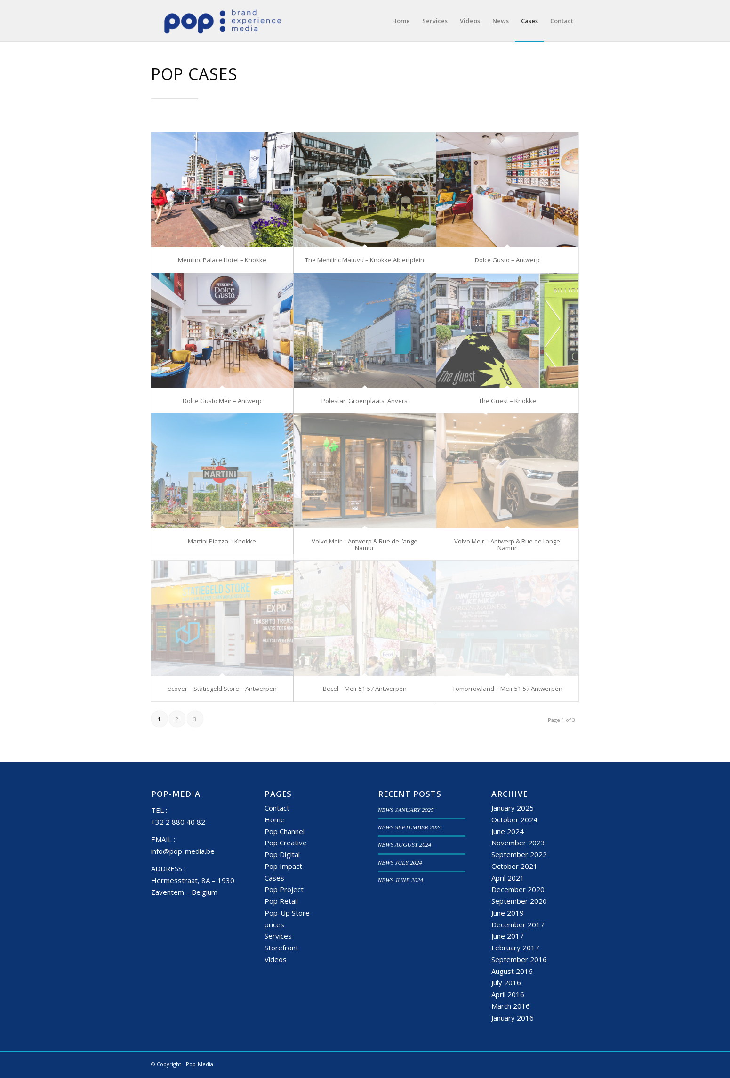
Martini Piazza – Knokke (222, 541)
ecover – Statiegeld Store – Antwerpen (222, 688)
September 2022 (519, 854)
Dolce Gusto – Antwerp (507, 260)
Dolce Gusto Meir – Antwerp (222, 401)
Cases (274, 878)
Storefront (281, 947)
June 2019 (507, 912)
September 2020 (519, 901)
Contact (277, 807)
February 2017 (515, 947)
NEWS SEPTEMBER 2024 (410, 827)
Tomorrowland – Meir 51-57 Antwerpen (507, 688)
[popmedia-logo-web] (222, 20)
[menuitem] (401, 20)
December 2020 (518, 889)
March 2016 (510, 1006)
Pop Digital (282, 854)
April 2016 (507, 994)
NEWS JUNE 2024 (400, 880)
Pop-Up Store (287, 912)
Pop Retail (281, 901)
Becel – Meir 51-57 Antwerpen (365, 688)
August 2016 (512, 971)
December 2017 (518, 924)
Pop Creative (286, 842)
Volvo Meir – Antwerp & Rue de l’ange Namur (364, 544)
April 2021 (507, 878)
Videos (276, 959)
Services (278, 935)
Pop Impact (283, 866)
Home (275, 819)
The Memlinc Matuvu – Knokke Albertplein (364, 260)
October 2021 (514, 866)
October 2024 (514, 819)
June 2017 (507, 935)
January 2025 (512, 807)
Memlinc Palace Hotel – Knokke (222, 260)
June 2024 (507, 831)
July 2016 (506, 982)
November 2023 (518, 842)
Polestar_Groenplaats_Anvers (364, 401)
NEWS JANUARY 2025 (406, 810)
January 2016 (512, 1017)
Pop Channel (285, 831)
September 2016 (519, 959)
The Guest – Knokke (507, 401)
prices (274, 924)
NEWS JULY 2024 (400, 862)
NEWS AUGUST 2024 (405, 845)
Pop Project (284, 889)
